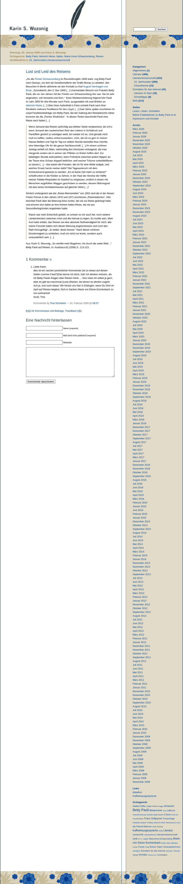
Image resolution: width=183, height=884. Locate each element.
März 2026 (138, 129)
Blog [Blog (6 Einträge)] (164, 811)
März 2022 (138, 272)
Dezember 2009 (141, 736)
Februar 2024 (140, 200)
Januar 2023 (139, 242)
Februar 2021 (140, 306)
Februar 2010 (140, 729)
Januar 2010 (139, 732)
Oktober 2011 (140, 653)
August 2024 (139, 189)
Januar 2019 (139, 381)
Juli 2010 (137, 710)
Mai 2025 (138, 159)
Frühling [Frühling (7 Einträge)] (150, 823)
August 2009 (139, 751)
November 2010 (141, 695)
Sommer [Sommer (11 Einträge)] (169, 851)
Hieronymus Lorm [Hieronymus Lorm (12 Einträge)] (173, 823)
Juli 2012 (137, 619)
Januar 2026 (139, 136)
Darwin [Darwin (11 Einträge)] (160, 815)
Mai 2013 (138, 585)
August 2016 (139, 480)
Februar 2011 (140, 683)
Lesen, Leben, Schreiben (146, 111)
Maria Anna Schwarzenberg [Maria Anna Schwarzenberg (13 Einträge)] (160, 839)
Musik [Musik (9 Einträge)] (163, 843)
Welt (135, 100)
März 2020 (138, 336)
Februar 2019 (140, 378)
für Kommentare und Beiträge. (45, 310)
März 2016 (138, 498)
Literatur (137, 74)
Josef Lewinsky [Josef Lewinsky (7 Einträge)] (157, 827)
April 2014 (138, 547)
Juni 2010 (138, 713)
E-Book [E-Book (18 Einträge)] (167, 814)
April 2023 (138, 230)
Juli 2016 (137, 483)
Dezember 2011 (141, 646)
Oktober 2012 (140, 608)
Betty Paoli (32, 56)
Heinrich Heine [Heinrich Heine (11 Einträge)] (159, 823)
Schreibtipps (141, 96)
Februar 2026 (140, 132)
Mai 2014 (138, 544)
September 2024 (142, 185)
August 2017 (139, 442)
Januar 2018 (139, 423)
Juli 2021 (137, 291)
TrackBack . (73, 310)
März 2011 (138, 680)
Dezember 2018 (141, 385)
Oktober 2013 (140, 570)
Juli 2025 (137, 155)
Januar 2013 (139, 600)
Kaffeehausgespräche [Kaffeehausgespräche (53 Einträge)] (145, 830)
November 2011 (141, 649)
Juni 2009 (138, 759)
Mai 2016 (138, 491)
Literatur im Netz (143, 93)
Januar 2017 (139, 461)
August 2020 (139, 321)
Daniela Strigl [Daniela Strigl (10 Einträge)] (152, 815)
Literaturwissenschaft (58, 60)
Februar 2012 (140, 638)
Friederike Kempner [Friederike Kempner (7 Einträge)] (139, 823)
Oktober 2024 (140, 181)
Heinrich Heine (47, 56)
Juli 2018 (137, 404)
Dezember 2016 (141, 464)
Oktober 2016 (140, 472)
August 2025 (139, 151)
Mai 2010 (138, 717)
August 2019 (139, 355)
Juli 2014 (137, 536)
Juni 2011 (138, 668)
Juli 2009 (137, 755)
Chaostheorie (141, 85)
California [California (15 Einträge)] (171, 810)
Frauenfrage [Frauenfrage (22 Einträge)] (169, 818)
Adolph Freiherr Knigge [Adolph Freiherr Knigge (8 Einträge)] (154, 806)
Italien (59, 56)
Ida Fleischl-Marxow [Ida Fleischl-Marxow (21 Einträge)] (142, 826)
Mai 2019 (138, 366)
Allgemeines (139, 70)
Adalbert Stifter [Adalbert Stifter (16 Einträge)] (139, 806)
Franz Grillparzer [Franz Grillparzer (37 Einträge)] (153, 818)
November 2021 (141, 283)
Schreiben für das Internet (147, 89)
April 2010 (138, 721)
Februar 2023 (140, 238)
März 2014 (138, 551)
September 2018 (142, 396)
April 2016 (138, 495)
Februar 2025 (140, 170)
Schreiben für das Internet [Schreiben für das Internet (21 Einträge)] (153, 851)
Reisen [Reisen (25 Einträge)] (152, 847)
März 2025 (138, 166)
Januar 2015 (139, 517)
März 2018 (138, 419)
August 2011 (139, 661)
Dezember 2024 (141, 178)
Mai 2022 (138, 264)
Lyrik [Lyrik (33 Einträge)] (135, 838)
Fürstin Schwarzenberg (47, 79)
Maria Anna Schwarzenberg (79, 56)
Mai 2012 (138, 627)
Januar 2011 (139, 687)
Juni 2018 (138, 408)
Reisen (99, 56)
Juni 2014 (138, 540)
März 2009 (138, 770)
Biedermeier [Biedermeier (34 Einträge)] (156, 810)
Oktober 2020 (140, 317)
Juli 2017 (137, 446)
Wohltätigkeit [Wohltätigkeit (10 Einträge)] (162, 855)
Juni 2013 (138, 581)
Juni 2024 (138, 193)
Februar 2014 (140, 555)
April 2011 (138, 676)
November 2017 (141, 430)
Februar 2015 (140, 513)
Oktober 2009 (140, 744)
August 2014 (139, 532)
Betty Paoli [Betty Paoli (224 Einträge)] (141, 810)
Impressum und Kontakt (145, 118)
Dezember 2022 (141, 246)
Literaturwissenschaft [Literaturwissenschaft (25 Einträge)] (167, 834)
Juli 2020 (137, 325)
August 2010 (139, 706)
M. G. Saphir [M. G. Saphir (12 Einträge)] (143, 839)
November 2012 (141, 604)
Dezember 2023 (141, 208)
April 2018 (138, 415)
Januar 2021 (139, 310)
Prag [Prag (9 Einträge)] (147, 847)
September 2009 (142, 747)
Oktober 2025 (140, 147)
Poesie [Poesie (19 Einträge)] (141, 847)
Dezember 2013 (141, 563)
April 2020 (138, 332)
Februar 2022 (140, 276)
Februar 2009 (140, 774)
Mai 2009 (138, 763)
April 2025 (138, 163)
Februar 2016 (140, 502)
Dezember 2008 (141, 781)
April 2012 (138, 630)
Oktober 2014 (140, 525)
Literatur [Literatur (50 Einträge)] (168, 830)
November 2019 (141, 347)
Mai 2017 (138, 449)
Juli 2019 (137, 359)
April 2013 (138, 589)
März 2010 (138, 725)
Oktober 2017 (140, 434)
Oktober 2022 (140, 249)
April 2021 (138, 298)
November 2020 (141, 313)
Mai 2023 (138, 227)
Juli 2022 (137, 257)
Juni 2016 (138, 487)
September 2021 (142, 287)
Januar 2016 (139, 506)
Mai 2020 (138, 329)
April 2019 (138, 370)
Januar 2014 (139, 559)
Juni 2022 (138, 261)
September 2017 (142, 438)
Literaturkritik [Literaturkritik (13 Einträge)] (138, 835)
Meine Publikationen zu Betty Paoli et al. (154, 114)
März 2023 (138, 234)
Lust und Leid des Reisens (48, 71)
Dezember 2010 (141, 691)
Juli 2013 (137, 578)
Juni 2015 (138, 510)
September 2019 (142, 351)
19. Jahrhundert (37, 60)
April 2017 (138, 453)
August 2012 (139, 615)
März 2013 (138, 593)
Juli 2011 (137, 664)
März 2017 (138, 457)
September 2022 (142, 253)
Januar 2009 (139, 778)
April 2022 (138, 268)
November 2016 (141, 468)
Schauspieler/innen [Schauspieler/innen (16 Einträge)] (171, 847)
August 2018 (139, 400)
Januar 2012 (139, 642)
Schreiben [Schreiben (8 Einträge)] (136, 851)
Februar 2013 (140, 596)
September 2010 (142, 702)
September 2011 (142, 657)
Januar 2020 (139, 340)
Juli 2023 (137, 219)
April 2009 (138, 766)
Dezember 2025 (141, 140)
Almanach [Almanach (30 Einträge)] (169, 806)
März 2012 (138, 634)
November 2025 (141, 144)
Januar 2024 (139, 204)
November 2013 (141, 566)
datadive (137, 792)
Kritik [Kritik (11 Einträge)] (161, 831)
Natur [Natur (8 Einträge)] (168, 843)
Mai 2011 (138, 672)
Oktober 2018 (140, 393)
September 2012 (142, 612)
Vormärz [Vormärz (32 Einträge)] (142, 854)
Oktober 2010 (140, 698)
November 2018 (141, 389)
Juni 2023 (138, 223)
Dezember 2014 (141, 521)
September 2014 (142, 529)
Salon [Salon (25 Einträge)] (160, 847)
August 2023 (139, 215)
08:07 (95, 303)
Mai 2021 (138, 295)
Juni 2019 (138, 363)
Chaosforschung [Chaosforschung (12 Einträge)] (139, 815)
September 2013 (142, 574)
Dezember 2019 (141, 344)
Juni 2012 (138, 623)
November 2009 (141, 740)
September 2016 (142, 476)
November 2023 (141, 212)
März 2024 (138, 196)
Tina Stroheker (58, 303)
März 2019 (138, 374)
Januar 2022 (139, 280)
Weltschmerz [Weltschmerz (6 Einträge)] (152, 855)
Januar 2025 (139, 174)
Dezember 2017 (141, 427)
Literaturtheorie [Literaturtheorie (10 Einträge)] (150, 835)
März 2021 (138, 302)
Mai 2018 (138, 412)
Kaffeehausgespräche (144, 796)
